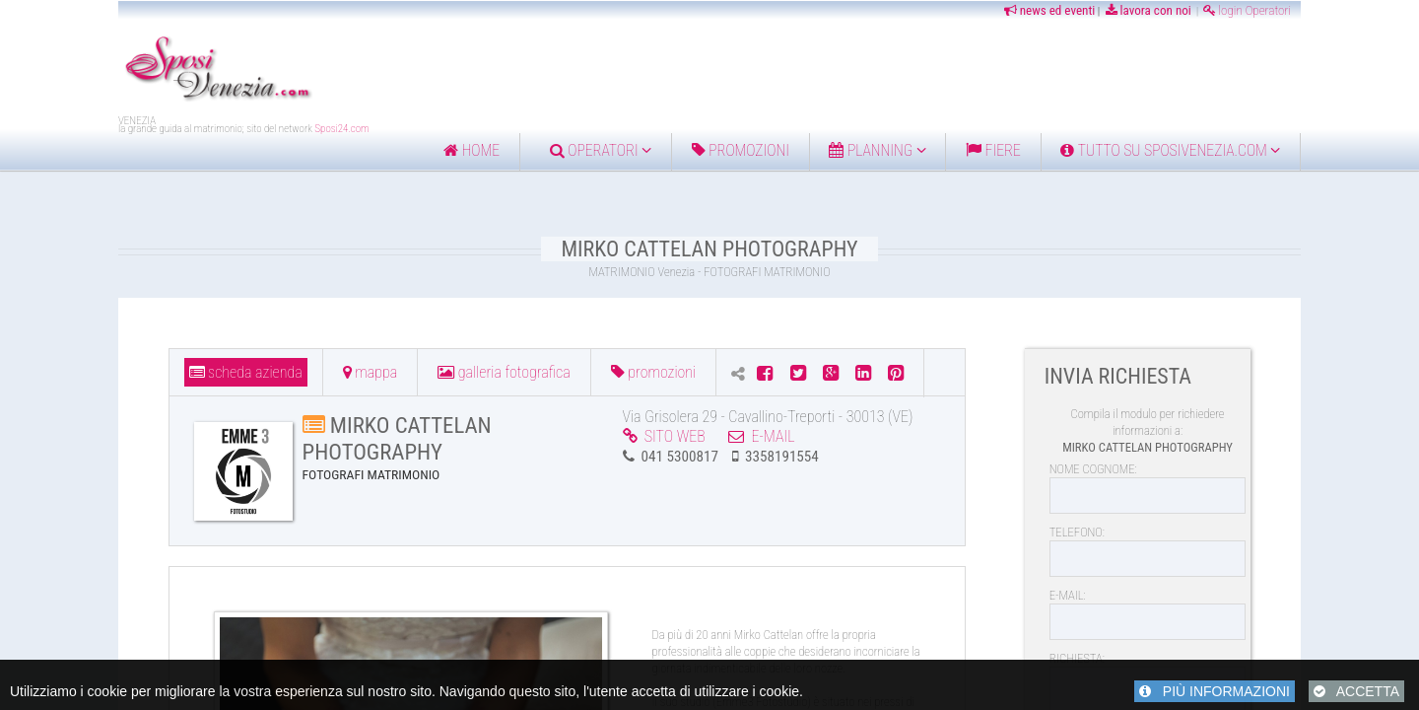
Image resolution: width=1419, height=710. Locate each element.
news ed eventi (1048, 10)
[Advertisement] (808, 70)
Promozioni (740, 150)
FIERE (993, 150)
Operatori (600, 150)
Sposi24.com (341, 128)
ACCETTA (1356, 691)
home (471, 150)
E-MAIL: (1067, 595)
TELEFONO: (1077, 532)
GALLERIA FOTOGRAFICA (504, 372)
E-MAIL (761, 436)
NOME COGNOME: (1093, 469)
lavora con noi (1147, 10)
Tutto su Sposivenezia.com (1170, 150)
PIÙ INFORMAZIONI (1214, 691)
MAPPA (370, 372)
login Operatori (1247, 10)
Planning (877, 150)
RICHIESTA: (1077, 658)
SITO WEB (664, 436)
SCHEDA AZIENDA (246, 372)
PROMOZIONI (653, 372)
